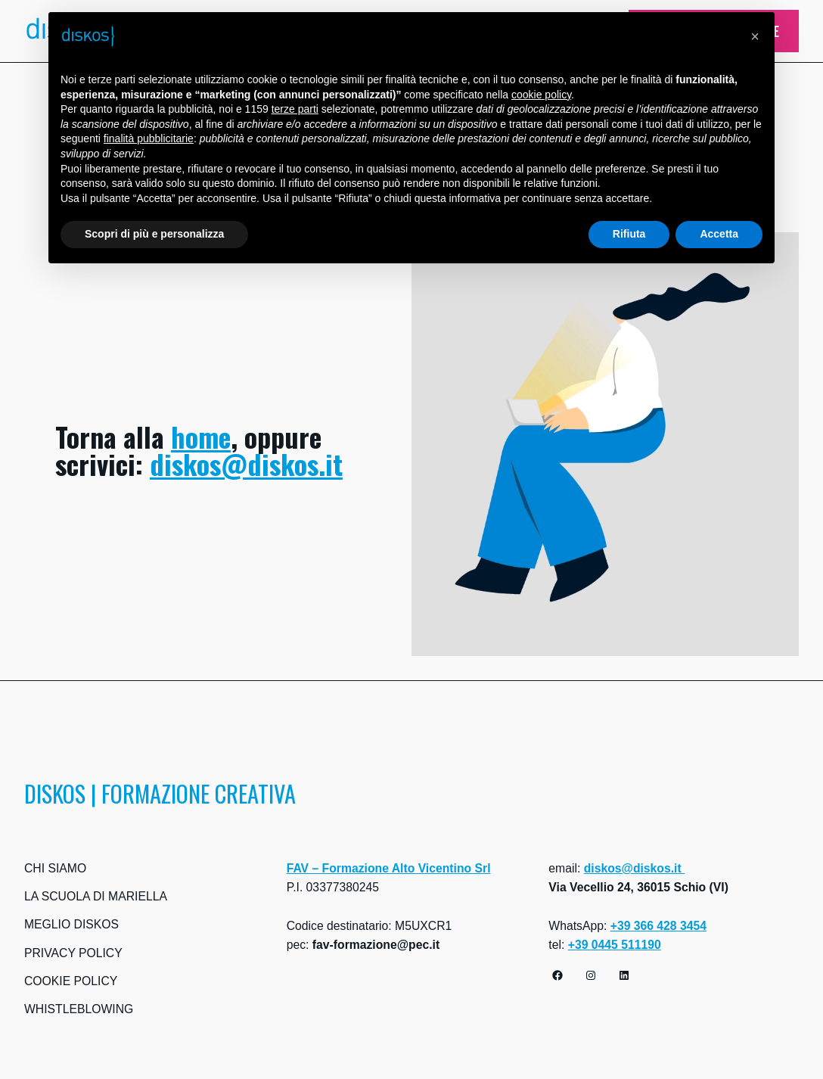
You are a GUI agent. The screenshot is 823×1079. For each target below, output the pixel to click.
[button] (755, 36)
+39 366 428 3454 (658, 925)
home (201, 436)
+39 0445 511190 (614, 944)
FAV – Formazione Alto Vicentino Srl (389, 868)
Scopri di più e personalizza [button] (154, 234)
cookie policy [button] (541, 95)
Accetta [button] (719, 234)
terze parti (295, 109)
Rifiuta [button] (629, 234)
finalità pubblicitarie (149, 138)
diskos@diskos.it (246, 463)
